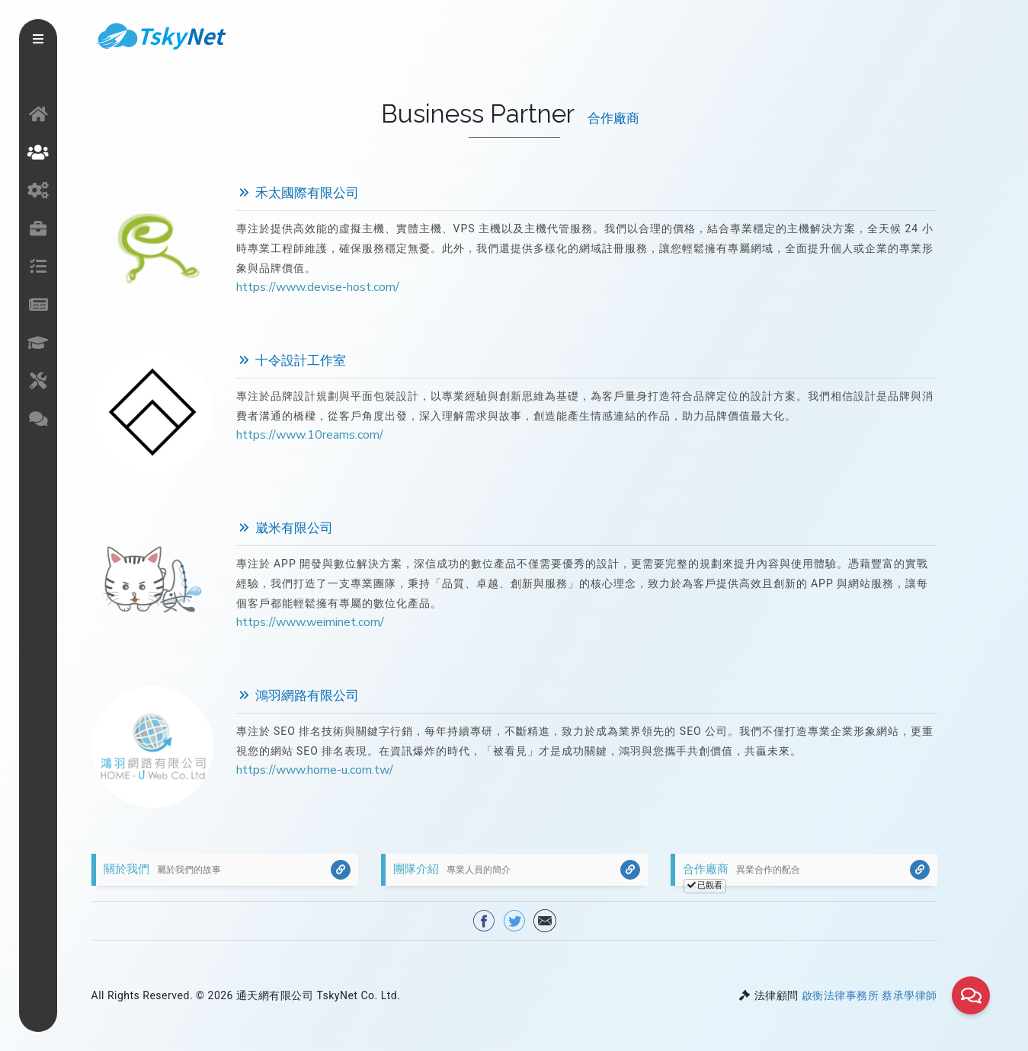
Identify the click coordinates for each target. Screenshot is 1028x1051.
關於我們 (38, 152)
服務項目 (38, 190)
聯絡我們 (38, 419)
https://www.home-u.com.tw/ (314, 770)
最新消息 (38, 305)
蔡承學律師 (909, 995)
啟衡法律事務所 (840, 995)
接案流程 (38, 267)
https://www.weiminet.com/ (310, 622)
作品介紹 (38, 228)
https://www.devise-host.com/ (317, 287)
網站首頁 (38, 114)
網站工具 (38, 381)
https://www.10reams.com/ (309, 434)
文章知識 (38, 343)
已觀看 (705, 885)
